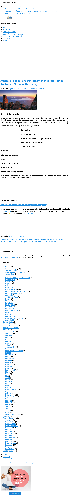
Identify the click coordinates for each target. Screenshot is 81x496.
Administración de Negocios (15, 272)
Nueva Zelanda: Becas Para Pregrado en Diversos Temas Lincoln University (28, 242)
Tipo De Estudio (8, 418)
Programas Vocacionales (12, 414)
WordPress (14, 463)
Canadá (8, 343)
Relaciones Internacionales (15, 318)
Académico (7, 266)
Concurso (8, 420)
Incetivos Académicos (11, 328)
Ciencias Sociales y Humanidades (17, 278)
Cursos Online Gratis (10, 326)
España (8, 357)
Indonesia (6, 330)
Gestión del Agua (11, 297)
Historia (8, 299)
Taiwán (7, 408)
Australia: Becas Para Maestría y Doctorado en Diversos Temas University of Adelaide (32, 240)
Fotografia (9, 295)
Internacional (10, 370)
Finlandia (8, 360)
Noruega (8, 314)
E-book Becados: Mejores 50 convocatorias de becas (25, 9)
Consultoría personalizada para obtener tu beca (23, 13)
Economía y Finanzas (13, 293)
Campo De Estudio (10, 270)
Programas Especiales (13, 447)
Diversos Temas (11, 289)
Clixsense (4, 258)
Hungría (8, 368)
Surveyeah (14, 258)
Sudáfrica (8, 403)
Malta (7, 383)
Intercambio (9, 431)
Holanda (8, 364)
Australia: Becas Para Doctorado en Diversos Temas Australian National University (31, 82)
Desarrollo (9, 287)
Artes (7, 276)
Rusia (7, 399)
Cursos (7, 282)
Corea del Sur (10, 347)
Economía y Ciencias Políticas (16, 291)
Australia (8, 335)
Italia (7, 376)
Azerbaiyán (9, 339)
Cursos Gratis (8, 322)
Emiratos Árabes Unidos (14, 351)
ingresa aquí (29, 213)
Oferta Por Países (9, 332)
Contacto (6, 38)
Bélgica (8, 341)
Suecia (7, 405)
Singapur (8, 401)
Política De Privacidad (11, 459)
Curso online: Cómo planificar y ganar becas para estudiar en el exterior (32, 11)
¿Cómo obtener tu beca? (12, 6)
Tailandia (6, 416)
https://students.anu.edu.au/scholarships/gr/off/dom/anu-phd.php (23, 205)
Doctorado (9, 428)
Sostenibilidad (10, 320)
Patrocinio (9, 439)
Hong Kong (9, 366)
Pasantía (6, 412)
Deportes (8, 284)
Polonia (8, 393)
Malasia (8, 380)
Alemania (8, 333)
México (7, 385)
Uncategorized (8, 451)
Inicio (5, 27)
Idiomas (8, 301)
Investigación (10, 305)
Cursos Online (8, 324)
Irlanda (7, 372)
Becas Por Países (9, 32)
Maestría (8, 435)
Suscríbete (7, 29)
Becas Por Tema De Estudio (13, 34)
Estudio (8, 430)
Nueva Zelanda (10, 389)
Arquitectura (9, 274)
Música (7, 312)
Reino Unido (9, 395)
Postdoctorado (10, 443)
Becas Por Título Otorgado (13, 36)
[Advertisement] (35, 51)
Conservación (10, 280)
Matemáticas (10, 308)
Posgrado (8, 441)
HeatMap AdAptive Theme (32, 463)
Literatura (8, 307)
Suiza (7, 406)
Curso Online (10, 422)
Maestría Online (11, 437)
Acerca (5, 40)
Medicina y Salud (11, 310)
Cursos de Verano (11, 426)
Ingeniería (9, 303)
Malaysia (8, 381)
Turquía (8, 410)
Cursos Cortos (10, 424)
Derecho (8, 285)
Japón (7, 378)
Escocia (8, 353)
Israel (7, 374)
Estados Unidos (11, 358)
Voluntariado (9, 449)
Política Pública (10, 316)
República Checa (11, 397)
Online (7, 391)
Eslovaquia (9, 355)
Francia (8, 362)
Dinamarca (9, 349)
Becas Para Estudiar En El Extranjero (36, 89)
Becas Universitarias (16, 236)
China (7, 345)
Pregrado (8, 445)
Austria (7, 337)
